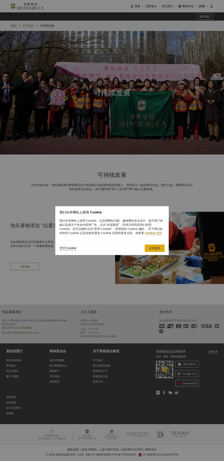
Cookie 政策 (153, 233)
